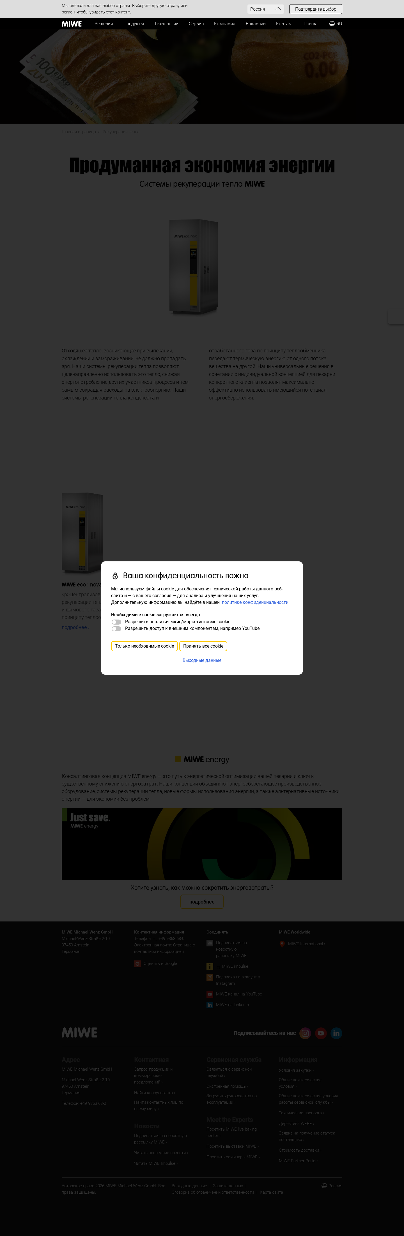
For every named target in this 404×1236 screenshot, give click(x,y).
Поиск (310, 23)
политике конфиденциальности (255, 602)
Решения (104, 23)
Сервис (196, 23)
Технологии (166, 23)
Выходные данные (202, 660)
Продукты (133, 23)
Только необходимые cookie (144, 646)
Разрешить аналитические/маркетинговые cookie (177, 621)
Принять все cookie (203, 646)
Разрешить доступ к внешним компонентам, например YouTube (192, 628)
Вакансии (256, 23)
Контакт (284, 23)
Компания (224, 23)
